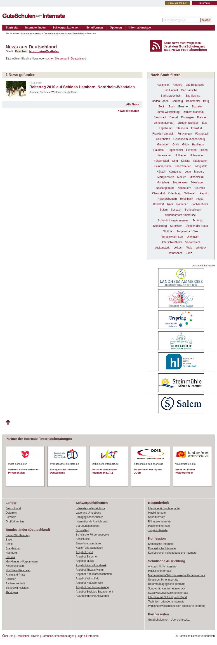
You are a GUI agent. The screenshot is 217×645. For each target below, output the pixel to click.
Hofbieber (180, 155)
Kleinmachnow (162, 166)
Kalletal (185, 160)
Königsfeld (201, 166)
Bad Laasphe (189, 90)
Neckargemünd (165, 188)
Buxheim (197, 106)
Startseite (12, 27)
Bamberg (177, 101)
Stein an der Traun (197, 226)
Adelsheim (163, 84)
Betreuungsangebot (87, 525)
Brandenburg (13, 548)
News (38, 33)
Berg (206, 101)
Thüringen (12, 592)
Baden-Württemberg (18, 535)
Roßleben (182, 204)
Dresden (202, 117)
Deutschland (51, 33)
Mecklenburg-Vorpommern (22, 561)
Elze (204, 122)
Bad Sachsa (193, 95)
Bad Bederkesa (195, 84)
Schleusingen (193, 209)
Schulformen (94, 27)
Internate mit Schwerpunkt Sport (167, 597)
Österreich (12, 512)
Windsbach (175, 253)
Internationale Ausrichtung (91, 521)
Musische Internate (159, 570)
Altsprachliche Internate (162, 566)
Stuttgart (168, 231)
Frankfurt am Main (163, 133)
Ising (175, 160)
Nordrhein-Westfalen (72, 33)
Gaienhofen (163, 139)
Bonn (172, 106)
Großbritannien (15, 521)
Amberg (177, 84)
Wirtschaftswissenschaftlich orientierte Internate (176, 605)
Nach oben (8, 422)
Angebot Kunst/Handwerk (91, 565)
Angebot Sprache (86, 556)
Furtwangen (185, 133)
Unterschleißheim (171, 242)
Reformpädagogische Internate (166, 584)
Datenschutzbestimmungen (58, 636)
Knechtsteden (183, 166)
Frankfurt (196, 128)
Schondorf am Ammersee (180, 215)
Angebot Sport (84, 552)
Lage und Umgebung (88, 512)
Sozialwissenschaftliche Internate (168, 592)
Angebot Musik (85, 560)
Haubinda (198, 144)
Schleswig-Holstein (17, 587)
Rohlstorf (158, 204)
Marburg (199, 171)
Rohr (170, 204)
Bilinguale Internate (159, 521)
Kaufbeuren (200, 160)
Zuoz (189, 253)
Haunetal (158, 150)
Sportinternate (156, 517)
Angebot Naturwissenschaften (94, 574)
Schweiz (11, 517)
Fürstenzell (202, 133)
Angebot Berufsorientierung (92, 587)
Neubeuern (184, 188)
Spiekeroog (160, 226)
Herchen (191, 150)
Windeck (201, 247)
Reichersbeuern (167, 198)
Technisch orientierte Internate (166, 601)
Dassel (174, 117)
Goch (175, 144)
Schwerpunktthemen (66, 27)
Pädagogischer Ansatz (89, 517)
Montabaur (163, 182)
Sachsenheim (199, 204)
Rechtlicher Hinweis (27, 636)
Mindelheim (196, 177)
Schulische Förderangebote (92, 534)
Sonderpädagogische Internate (166, 588)
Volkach (178, 247)
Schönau (197, 220)
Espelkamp (165, 128)
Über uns (7, 636)
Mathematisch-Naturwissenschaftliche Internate (176, 575)
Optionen (116, 27)
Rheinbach (186, 198)
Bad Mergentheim (171, 95)
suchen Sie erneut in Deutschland (65, 58)
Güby (185, 144)
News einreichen (128, 110)
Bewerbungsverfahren (89, 543)
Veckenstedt (192, 242)
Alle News (132, 104)
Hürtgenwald (161, 160)
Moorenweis (180, 182)
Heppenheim (175, 150)
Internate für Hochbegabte (163, 508)
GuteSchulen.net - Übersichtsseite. (169, 619)
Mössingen (197, 182)
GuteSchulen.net (177, 3)
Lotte (188, 171)
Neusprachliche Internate (163, 579)
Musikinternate (157, 512)
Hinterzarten (164, 155)
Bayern (10, 539)
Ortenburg (174, 193)
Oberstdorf (158, 193)
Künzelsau (175, 171)
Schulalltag (82, 530)
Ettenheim (182, 128)
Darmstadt (160, 117)
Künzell (161, 171)
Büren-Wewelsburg (167, 112)
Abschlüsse (83, 539)
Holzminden (197, 155)
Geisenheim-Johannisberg (189, 139)
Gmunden (163, 144)
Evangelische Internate (162, 548)
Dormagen (187, 117)
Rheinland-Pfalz (15, 574)
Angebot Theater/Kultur (90, 569)
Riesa (199, 198)
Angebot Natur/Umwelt (89, 582)
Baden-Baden (160, 101)
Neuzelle (199, 188)
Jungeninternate (157, 530)
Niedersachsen (15, 565)
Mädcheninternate (159, 525)
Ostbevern (190, 193)
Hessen (10, 557)
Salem (163, 209)
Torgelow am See (187, 231)
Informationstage (140, 27)
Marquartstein (165, 177)
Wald (189, 247)
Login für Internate (88, 636)
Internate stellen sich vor (90, 508)
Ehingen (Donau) (164, 122)
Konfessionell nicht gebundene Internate (172, 552)
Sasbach (176, 209)
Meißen (181, 177)
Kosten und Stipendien (89, 547)
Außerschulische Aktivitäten (92, 596)
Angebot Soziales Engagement (94, 591)
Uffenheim (193, 236)
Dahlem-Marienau (193, 112)
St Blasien (176, 226)
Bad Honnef (171, 90)
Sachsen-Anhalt (15, 583)
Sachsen (11, 579)
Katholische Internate (161, 543)
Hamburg (11, 552)
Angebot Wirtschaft (87, 578)
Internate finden (35, 27)
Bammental (193, 101)
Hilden (204, 150)
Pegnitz (204, 193)
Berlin (161, 106)
